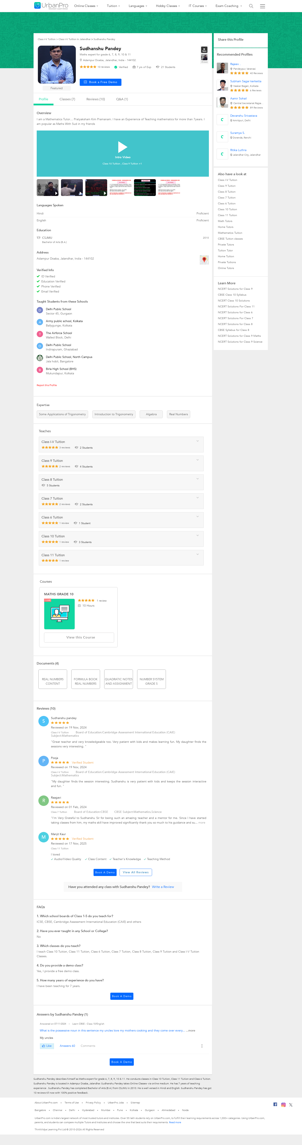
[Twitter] (291, 1105)
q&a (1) (122, 99)
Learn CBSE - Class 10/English (88, 1023)
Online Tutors (226, 268)
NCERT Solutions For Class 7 (235, 318)
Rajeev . (235, 64)
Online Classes (84, 6)
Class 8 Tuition (227, 192)
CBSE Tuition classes (230, 239)
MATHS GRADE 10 (58, 594)
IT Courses (196, 6)
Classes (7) (67, 99)
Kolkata (134, 1110)
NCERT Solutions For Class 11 (236, 306)
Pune (120, 1110)
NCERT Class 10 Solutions (234, 301)
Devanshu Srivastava (243, 116)
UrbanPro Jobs (116, 1102)
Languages (136, 6)
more (201, 823)
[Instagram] (283, 1106)
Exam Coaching (227, 6)
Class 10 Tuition (227, 209)
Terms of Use (72, 1102)
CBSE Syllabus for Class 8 (233, 330)
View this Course (79, 637)
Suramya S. (237, 133)
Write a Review (163, 887)
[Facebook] (275, 1106)
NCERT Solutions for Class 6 (235, 312)
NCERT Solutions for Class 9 (235, 289)
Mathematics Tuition (230, 233)
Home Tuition (226, 256)
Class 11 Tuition (227, 215)
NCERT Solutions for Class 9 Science (240, 342)
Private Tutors (226, 245)
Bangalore (40, 1110)
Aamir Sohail (238, 99)
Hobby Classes (166, 6)
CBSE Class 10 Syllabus (232, 295)
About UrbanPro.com (46, 1102)
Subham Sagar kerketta (245, 81)
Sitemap (135, 1102)
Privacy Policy (93, 1102)
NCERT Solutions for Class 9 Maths (239, 336)
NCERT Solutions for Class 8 (235, 324)
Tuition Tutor (225, 250)
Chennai (57, 1110)
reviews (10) (95, 99)
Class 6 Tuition (227, 203)
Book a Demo (105, 872)
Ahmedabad (168, 1110)
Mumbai (105, 1110)
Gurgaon (150, 1110)
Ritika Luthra (238, 150)
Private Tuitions (227, 262)
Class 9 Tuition (227, 186)
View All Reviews (136, 872)
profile (43, 99)
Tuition (112, 6)
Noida (185, 1110)
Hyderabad (88, 1110)
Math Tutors (225, 221)
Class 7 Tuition (59, 812)
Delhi (72, 1110)
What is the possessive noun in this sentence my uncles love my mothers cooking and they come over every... (113, 1031)
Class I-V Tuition (227, 180)
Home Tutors (225, 227)
